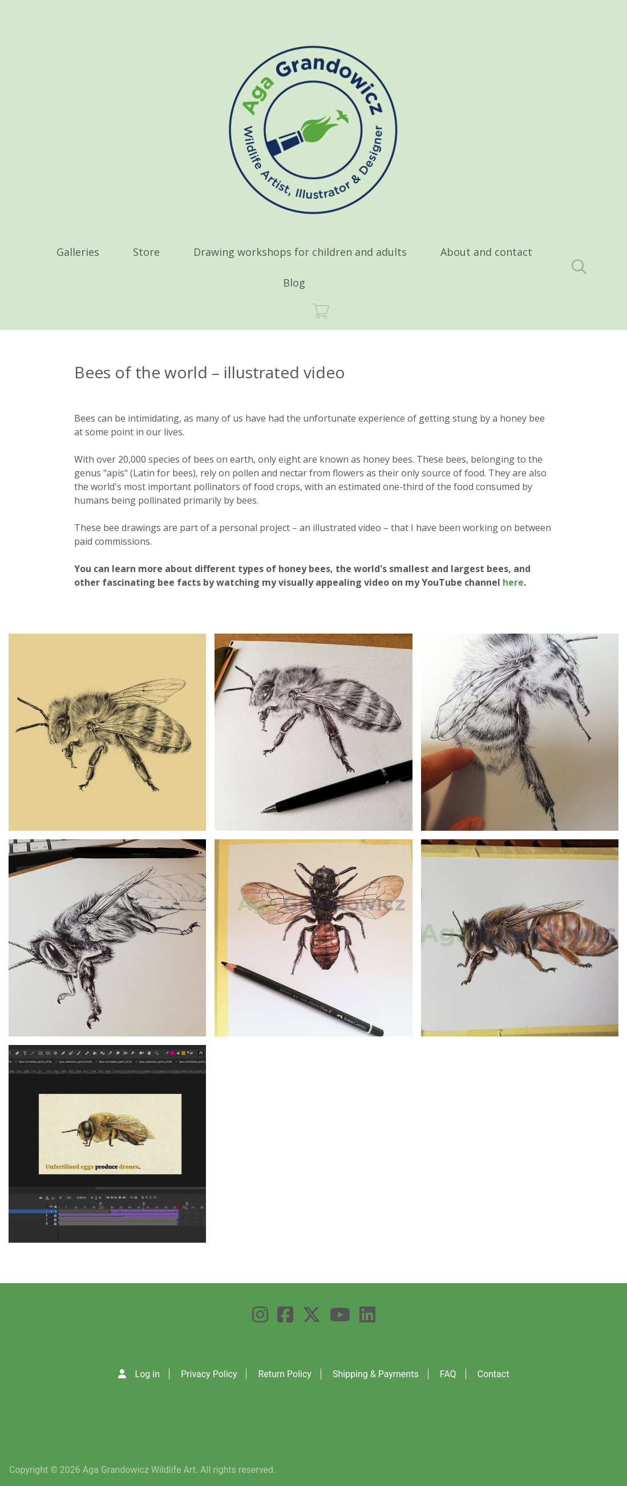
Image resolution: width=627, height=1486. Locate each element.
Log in (147, 1374)
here (513, 582)
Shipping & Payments (376, 1374)
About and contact (486, 252)
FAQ (448, 1374)
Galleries (77, 252)
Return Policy (284, 1374)
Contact (493, 1374)
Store (146, 252)
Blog (294, 282)
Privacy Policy (209, 1374)
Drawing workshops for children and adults (300, 252)
